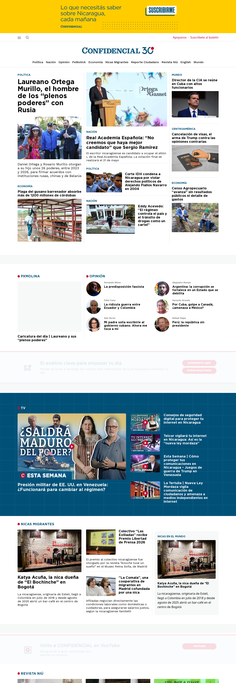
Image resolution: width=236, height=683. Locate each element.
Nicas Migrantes (116, 62)
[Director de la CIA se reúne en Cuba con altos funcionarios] (195, 98)
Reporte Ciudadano (145, 62)
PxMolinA (79, 62)
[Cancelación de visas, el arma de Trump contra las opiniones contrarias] (195, 152)
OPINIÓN (97, 276)
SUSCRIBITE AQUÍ (199, 361)
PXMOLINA (30, 276)
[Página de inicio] (118, 50)
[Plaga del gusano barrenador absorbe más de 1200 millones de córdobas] (50, 216)
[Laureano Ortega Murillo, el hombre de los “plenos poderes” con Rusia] (50, 119)
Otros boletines (199, 368)
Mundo (199, 62)
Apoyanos (181, 37)
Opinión (64, 62)
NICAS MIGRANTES (37, 524)
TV (23, 408)
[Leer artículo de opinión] (93, 288)
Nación (51, 62)
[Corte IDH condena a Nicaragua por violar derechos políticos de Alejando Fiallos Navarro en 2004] (104, 182)
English (185, 62)
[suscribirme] (118, 16)
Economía (95, 62)
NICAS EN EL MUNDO (171, 536)
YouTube (199, 645)
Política (37, 62)
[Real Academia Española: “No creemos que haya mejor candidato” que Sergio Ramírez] (126, 99)
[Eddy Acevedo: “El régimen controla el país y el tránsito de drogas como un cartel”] (110, 219)
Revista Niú (170, 62)
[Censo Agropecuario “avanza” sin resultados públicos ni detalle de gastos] (195, 209)
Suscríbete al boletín (204, 37)
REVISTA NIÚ (32, 673)
